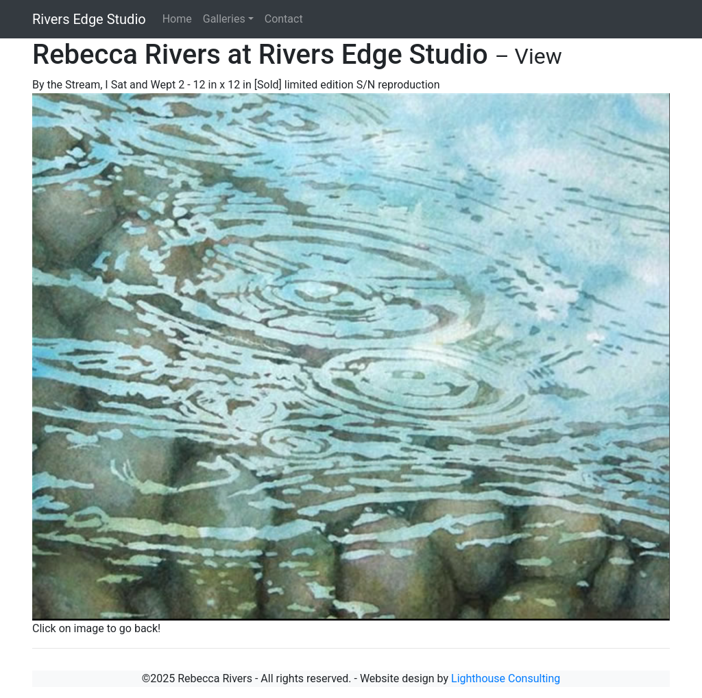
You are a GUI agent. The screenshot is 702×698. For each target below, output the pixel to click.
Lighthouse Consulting (505, 678)
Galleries (224, 18)
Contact (284, 18)
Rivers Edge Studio (89, 19)
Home (177, 18)
